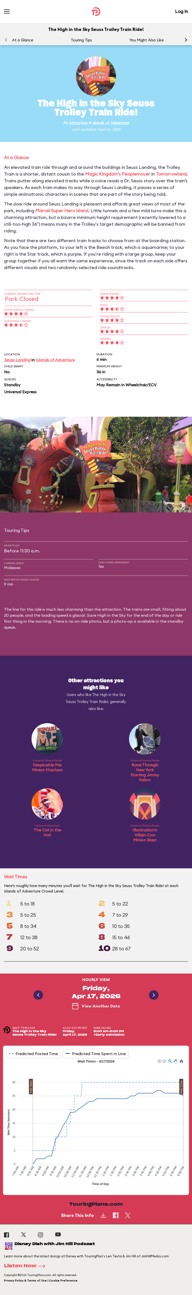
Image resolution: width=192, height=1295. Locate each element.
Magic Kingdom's (103, 174)
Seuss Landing (17, 359)
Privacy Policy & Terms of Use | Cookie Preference (41, 1280)
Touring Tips (81, 40)
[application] (96, 1123)
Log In (181, 11)
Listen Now (26, 1266)
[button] (186, 40)
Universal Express (20, 391)
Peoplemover (136, 174)
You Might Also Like (146, 40)
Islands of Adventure (110, 122)
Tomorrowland (171, 174)
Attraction (78, 122)
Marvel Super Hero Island (61, 210)
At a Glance (22, 40)
